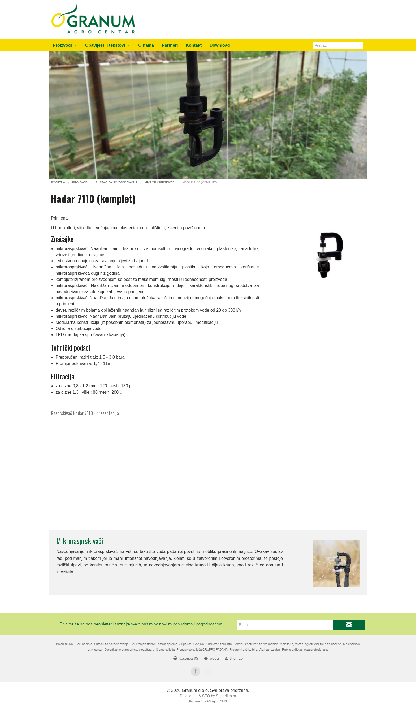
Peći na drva (84, 644)
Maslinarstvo (351, 644)
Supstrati (185, 644)
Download (220, 45)
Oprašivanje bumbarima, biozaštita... (129, 649)
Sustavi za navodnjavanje (111, 644)
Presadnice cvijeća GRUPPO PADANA (202, 649)
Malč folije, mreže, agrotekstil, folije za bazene (310, 644)
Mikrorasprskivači (79, 540)
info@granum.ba (341, 16)
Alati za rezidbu (269, 649)
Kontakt (194, 45)
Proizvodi (62, 45)
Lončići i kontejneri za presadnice (256, 644)
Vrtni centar (95, 649)
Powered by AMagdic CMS (208, 701)
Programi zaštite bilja (243, 649)
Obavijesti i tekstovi (105, 45)
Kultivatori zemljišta (219, 644)
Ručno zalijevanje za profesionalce (305, 649)
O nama (146, 45)
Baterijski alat (64, 644)
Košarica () (185, 658)
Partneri (170, 45)
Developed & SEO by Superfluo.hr (208, 696)
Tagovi (211, 658)
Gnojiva (198, 644)
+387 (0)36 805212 (339, 22)
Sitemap (234, 658)
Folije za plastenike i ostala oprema (154, 644)
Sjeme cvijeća (165, 649)
